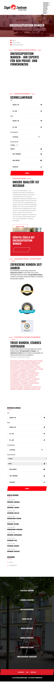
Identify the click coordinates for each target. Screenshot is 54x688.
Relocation (35, 371)
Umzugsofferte (27, 385)
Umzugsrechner (23, 387)
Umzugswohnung (36, 393)
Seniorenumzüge (15, 373)
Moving (12, 371)
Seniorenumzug (24, 373)
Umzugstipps (24, 389)
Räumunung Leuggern (13, 514)
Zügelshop (45, 7)
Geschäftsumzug (23, 367)
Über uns (45, 11)
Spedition (31, 373)
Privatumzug (45, 3)
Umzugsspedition (15, 389)
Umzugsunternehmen (16, 391)
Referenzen (45, 9)
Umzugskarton (14, 383)
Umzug (12, 377)
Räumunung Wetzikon (13, 531)
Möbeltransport (36, 369)
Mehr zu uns (20, 231)
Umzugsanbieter (30, 377)
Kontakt (44, 13)
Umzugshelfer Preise (32, 381)
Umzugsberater (24, 379)
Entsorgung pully (12, 547)
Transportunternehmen (25, 375)
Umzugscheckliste (34, 379)
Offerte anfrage (21, 254)
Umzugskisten (23, 383)
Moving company (19, 371)
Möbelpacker (18, 369)
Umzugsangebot (14, 379)
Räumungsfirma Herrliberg (14, 536)
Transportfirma (14, 375)
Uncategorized (13, 572)
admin (13, 40)
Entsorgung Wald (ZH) (13, 520)
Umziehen (35, 375)
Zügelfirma (20, 395)
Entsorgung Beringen (13, 552)
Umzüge (40, 375)
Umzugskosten (31, 383)
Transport (37, 373)
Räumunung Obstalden (13, 558)
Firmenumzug (46, 5)
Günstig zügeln (32, 367)
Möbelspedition (26, 369)
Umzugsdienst (14, 381)
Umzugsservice (32, 387)
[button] (27, 600)
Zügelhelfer (27, 395)
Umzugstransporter (33, 389)
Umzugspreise (14, 387)
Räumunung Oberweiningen (14, 541)
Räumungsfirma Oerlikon (14, 525)
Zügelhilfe (33, 395)
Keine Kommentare (16, 45)
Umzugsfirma (22, 381)
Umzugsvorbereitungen (16, 393)
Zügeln (38, 395)
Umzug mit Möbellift (20, 377)
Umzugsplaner (35, 385)
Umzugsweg (27, 393)
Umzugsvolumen (27, 391)
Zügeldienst (13, 395)
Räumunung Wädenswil (13, 509)
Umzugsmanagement (16, 385)
